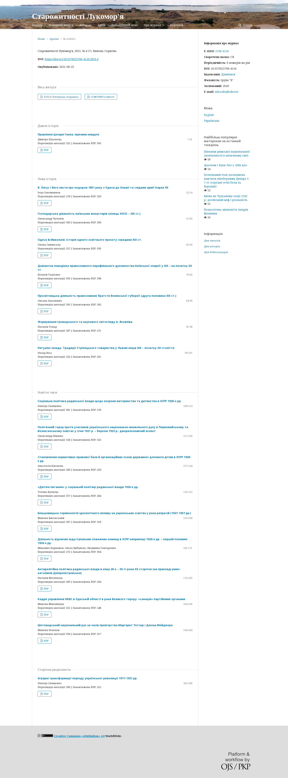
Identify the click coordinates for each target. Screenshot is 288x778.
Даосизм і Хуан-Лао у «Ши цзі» (225, 165)
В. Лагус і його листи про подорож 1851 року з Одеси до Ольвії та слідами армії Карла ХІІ (103, 187)
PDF (46, 150)
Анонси (37, 25)
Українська (211, 120)
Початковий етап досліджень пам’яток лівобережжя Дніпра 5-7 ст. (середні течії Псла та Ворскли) (227, 180)
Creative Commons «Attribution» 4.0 (79, 736)
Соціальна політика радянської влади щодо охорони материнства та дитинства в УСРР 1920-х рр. (109, 401)
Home (41, 39)
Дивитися (228, 74)
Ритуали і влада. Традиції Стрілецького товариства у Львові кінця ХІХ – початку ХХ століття (106, 348)
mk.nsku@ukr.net (226, 92)
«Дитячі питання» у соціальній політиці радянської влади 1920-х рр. (88, 487)
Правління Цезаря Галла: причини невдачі (68, 134)
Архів (101, 25)
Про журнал (153, 25)
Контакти (176, 25)
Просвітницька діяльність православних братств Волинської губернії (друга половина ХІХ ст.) (107, 296)
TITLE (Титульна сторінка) (60, 97)
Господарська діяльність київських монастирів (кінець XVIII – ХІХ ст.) (89, 213)
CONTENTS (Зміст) (102, 97)
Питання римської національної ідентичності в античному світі (227, 153)
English (209, 115)
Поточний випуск (61, 25)
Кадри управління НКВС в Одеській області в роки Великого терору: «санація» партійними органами (111, 599)
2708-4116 (222, 51)
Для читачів (212, 240)
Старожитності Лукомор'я (78, 16)
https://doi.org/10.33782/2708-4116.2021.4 (71, 59)
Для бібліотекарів (216, 252)
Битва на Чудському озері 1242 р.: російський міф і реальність (225, 198)
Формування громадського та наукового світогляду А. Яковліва (85, 322)
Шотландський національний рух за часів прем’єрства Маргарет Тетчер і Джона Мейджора (105, 625)
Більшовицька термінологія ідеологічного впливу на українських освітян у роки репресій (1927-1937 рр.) (114, 513)
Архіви (54, 39)
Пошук (247, 25)
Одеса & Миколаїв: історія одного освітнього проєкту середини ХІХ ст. (90, 239)
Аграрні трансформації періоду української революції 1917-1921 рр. (87, 678)
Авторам (85, 25)
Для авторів (212, 246)
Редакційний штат (125, 25)
